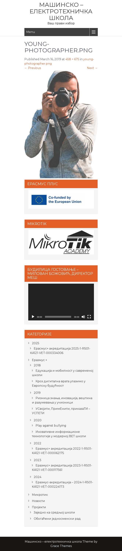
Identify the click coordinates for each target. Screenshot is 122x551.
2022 (37, 443)
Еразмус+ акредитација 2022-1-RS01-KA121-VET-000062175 (62, 451)
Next (92, 68)
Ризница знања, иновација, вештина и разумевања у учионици (62, 400)
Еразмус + (39, 360)
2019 (37, 393)
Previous (32, 68)
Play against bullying (51, 425)
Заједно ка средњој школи (54, 512)
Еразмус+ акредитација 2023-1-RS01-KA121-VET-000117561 (62, 468)
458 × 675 (72, 59)
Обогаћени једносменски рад (57, 518)
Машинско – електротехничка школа (61, 11)
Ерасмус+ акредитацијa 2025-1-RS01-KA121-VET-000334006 (60, 351)
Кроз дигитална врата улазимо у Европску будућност (58, 383)
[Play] (33, 317)
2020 (37, 420)
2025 (35, 343)
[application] (61, 302)
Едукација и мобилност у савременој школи (62, 373)
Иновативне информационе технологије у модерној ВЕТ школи (59, 434)
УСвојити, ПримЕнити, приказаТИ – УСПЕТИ (61, 411)
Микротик (40, 494)
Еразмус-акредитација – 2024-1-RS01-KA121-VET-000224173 (62, 484)
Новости (38, 501)
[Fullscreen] (89, 317)
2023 (37, 460)
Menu (30, 32)
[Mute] (83, 317)
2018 (37, 365)
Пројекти (39, 507)
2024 (37, 477)
